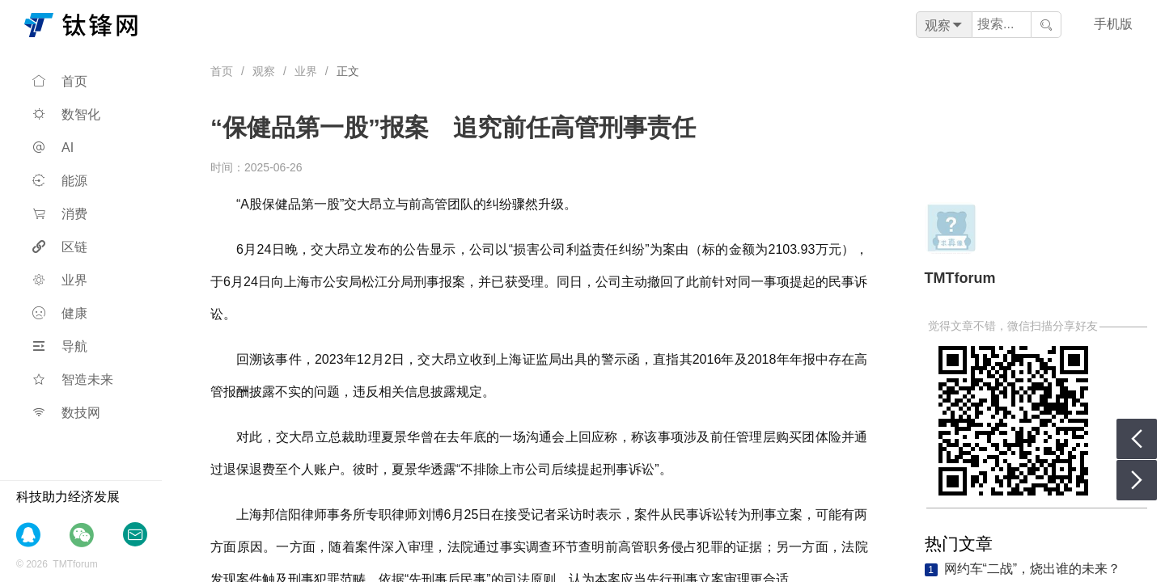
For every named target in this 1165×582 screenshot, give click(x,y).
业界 (59, 280)
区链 (59, 247)
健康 (59, 313)
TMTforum (960, 278)
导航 (59, 346)
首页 (59, 81)
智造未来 (72, 379)
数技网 (66, 413)
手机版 (1113, 24)
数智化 (66, 114)
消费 (59, 214)
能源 (59, 181)
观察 (263, 71)
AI (53, 147)
